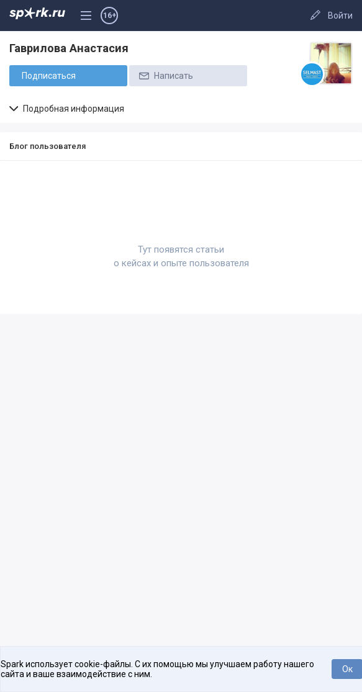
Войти (340, 15)
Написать (165, 76)
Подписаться (49, 76)
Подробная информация (66, 109)
